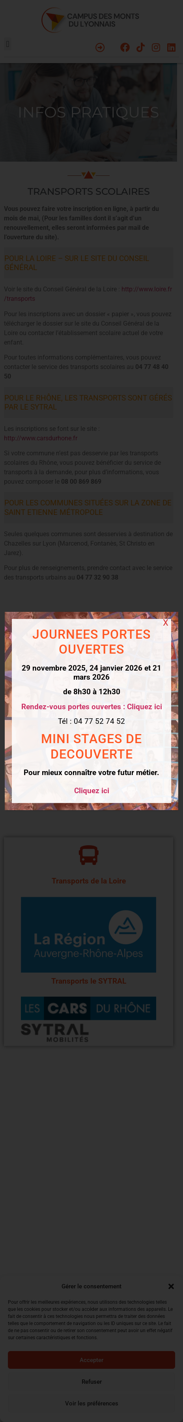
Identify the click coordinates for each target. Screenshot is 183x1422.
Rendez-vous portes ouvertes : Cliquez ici (91, 706)
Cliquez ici (91, 790)
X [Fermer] (165, 623)
